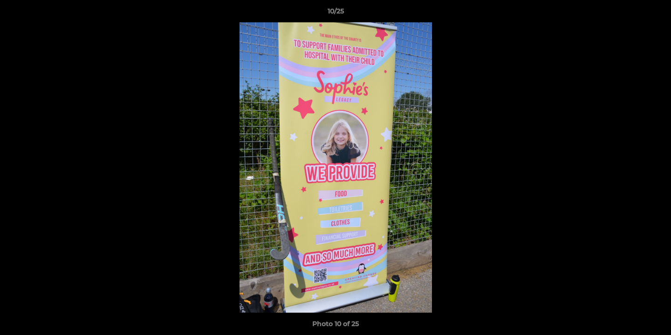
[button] (654, 13)
